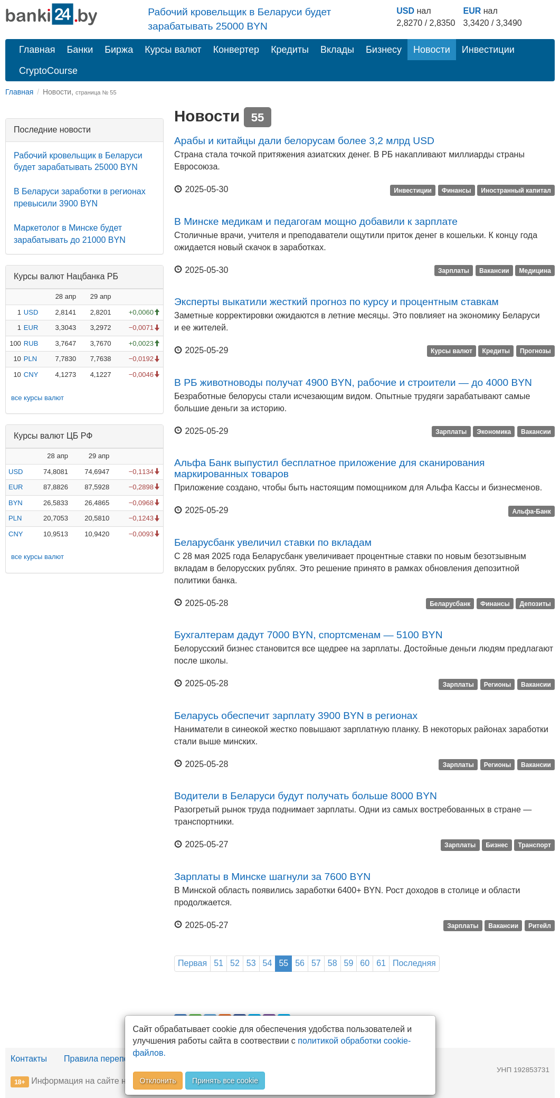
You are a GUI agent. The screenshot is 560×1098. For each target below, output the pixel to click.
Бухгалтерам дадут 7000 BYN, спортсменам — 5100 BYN (308, 634)
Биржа (119, 49)
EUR (472, 10)
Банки (80, 49)
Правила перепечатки (106, 1058)
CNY (31, 374)
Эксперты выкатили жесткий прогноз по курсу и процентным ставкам (336, 301)
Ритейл (539, 926)
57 (316, 963)
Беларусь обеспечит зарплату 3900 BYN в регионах (295, 715)
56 (300, 963)
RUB (31, 343)
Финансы (456, 190)
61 (381, 963)
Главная (37, 49)
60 (364, 963)
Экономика (494, 432)
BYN (15, 503)
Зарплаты (453, 270)
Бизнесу (384, 49)
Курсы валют (173, 49)
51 (218, 963)
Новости (431, 49)
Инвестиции (488, 49)
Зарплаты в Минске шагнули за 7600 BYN (272, 876)
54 (267, 963)
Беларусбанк (450, 604)
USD (405, 10)
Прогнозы (535, 351)
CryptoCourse (48, 70)
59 (349, 963)
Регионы (497, 684)
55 (283, 963)
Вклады (337, 49)
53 (251, 963)
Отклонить (158, 1080)
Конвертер (236, 49)
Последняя (414, 963)
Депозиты (535, 604)
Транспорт (534, 845)
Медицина (534, 270)
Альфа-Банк (531, 511)
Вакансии (494, 270)
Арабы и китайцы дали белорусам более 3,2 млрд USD (304, 140)
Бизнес (497, 845)
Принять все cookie (225, 1080)
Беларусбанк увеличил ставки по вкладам (273, 542)
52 (235, 963)
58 (332, 963)
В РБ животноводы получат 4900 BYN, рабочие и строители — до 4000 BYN (353, 382)
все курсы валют (37, 398)
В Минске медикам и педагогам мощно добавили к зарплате (316, 221)
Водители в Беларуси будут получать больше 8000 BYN (305, 795)
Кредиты (290, 49)
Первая (192, 963)
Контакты (29, 1058)
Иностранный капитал (516, 190)
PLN (30, 359)
